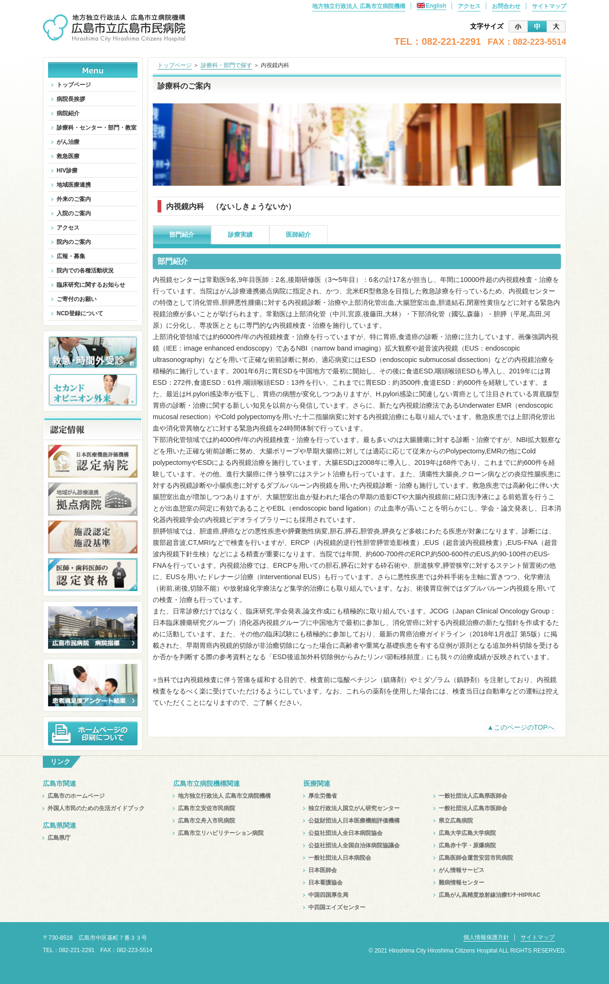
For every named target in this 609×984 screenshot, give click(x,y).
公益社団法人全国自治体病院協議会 (354, 845)
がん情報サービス (461, 870)
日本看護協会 (325, 882)
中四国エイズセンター (336, 907)
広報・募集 (71, 256)
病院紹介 (68, 113)
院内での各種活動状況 (85, 270)
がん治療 (68, 142)
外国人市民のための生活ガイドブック (96, 808)
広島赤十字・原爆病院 (467, 845)
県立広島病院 (456, 820)
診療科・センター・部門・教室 (97, 127)
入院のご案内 (74, 213)
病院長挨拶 (71, 99)
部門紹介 (181, 234)
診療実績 (240, 234)
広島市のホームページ (76, 796)
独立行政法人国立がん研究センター (354, 808)
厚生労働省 (322, 796)
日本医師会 (322, 870)
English (431, 5)
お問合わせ (506, 6)
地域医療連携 (74, 184)
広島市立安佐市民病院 (206, 808)
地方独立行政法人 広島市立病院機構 (358, 6)
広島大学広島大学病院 (467, 833)
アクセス (469, 6)
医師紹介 (298, 234)
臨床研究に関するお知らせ (91, 284)
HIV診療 (67, 170)
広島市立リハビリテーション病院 (221, 833)
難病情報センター (461, 882)
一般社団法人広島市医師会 (473, 808)
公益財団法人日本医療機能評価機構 (354, 820)
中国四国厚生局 (328, 895)
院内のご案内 (74, 242)
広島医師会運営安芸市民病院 (476, 857)
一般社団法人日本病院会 (339, 857)
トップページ (174, 65)
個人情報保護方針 (486, 937)
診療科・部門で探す (226, 65)
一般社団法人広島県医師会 (473, 796)
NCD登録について (80, 313)
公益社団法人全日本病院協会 (345, 833)
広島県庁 (59, 837)
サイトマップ (549, 6)
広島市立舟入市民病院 (206, 820)
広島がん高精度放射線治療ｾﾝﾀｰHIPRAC (489, 895)
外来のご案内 (74, 199)
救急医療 (68, 156)
